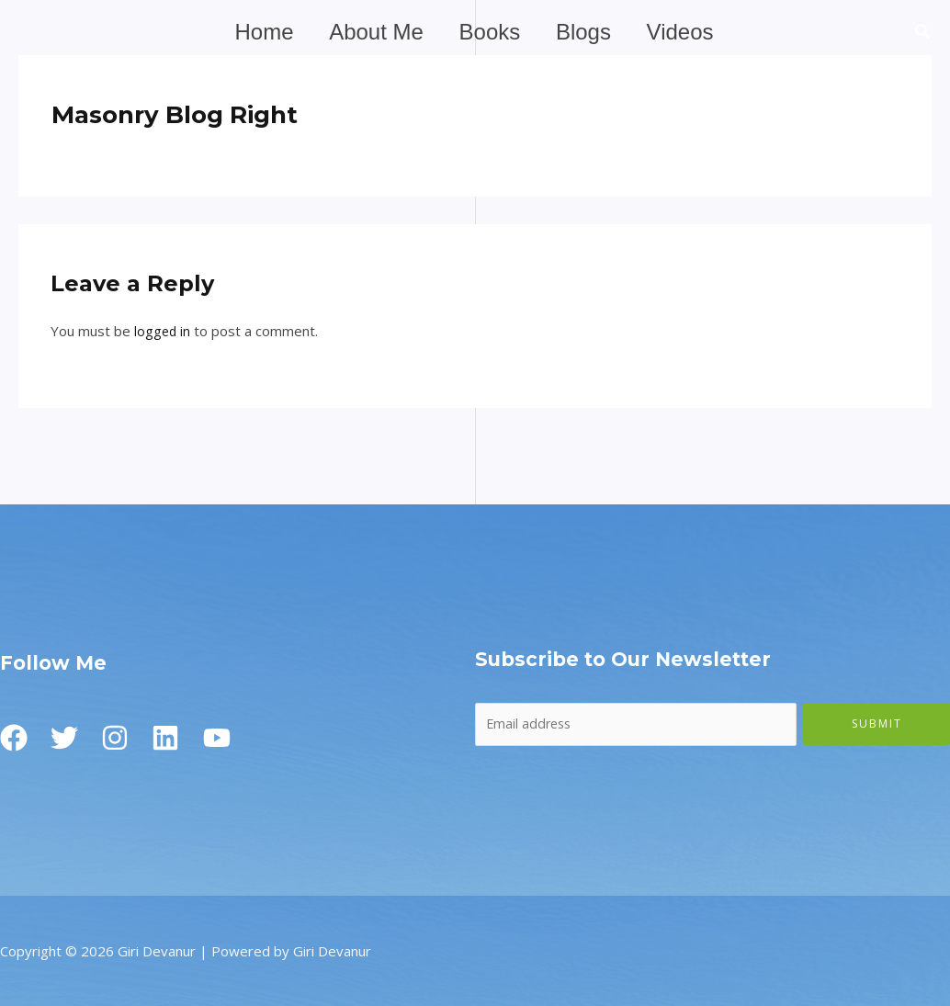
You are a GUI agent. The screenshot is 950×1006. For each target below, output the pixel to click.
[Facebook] (14, 738)
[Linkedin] (179, 738)
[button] (923, 33)
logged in (163, 331)
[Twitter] (69, 738)
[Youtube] (234, 738)
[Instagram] (124, 738)
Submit (877, 722)
